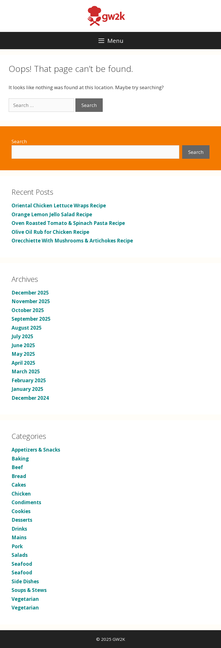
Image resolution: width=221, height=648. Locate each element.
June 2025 (23, 345)
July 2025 (22, 336)
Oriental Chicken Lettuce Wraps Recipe (59, 205)
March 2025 (26, 371)
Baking (20, 458)
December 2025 (30, 292)
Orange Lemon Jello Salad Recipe (52, 214)
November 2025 (31, 301)
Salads (20, 555)
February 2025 (29, 380)
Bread (19, 476)
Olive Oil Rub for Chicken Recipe (50, 232)
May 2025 (23, 354)
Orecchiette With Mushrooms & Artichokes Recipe (72, 240)
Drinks (19, 528)
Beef (17, 467)
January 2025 (27, 389)
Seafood (22, 564)
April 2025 (23, 363)
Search (19, 141)
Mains (19, 537)
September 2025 (31, 319)
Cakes (19, 484)
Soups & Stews (29, 590)
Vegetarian (25, 599)
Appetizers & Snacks (36, 449)
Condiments (26, 502)
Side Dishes (25, 581)
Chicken (21, 493)
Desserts (22, 520)
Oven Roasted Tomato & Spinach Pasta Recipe (68, 223)
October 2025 (28, 310)
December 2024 (30, 398)
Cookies (21, 511)
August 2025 (27, 327)
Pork (17, 546)
